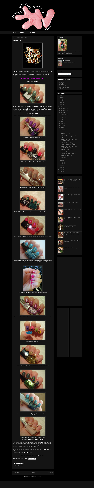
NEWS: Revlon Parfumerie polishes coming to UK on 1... (68, 152)
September (63, 114)
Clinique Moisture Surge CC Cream (21, 445)
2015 (60, 104)
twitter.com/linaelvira (64, 87)
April (62, 125)
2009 (60, 169)
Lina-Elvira (67, 60)
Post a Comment (19, 465)
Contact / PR (23, 32)
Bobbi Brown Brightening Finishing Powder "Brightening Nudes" (27, 449)
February (63, 129)
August (63, 116)
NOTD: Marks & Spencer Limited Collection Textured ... (68, 140)
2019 (60, 95)
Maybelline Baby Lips (18, 452)
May (62, 123)
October (63, 112)
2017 (60, 100)
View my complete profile (69, 62)
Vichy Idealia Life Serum (18, 442)
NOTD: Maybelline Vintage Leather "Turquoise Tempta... (68, 143)
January (63, 132)
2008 (60, 171)
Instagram (61, 84)
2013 (60, 160)
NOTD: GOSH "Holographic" (71, 202)
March (62, 127)
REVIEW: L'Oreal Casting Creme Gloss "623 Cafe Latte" (72, 195)
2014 (60, 106)
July (62, 119)
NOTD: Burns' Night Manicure (67, 133)
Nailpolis (61, 88)
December (63, 108)
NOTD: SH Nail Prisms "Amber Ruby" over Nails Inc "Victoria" (71, 233)
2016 (60, 102)
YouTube (61, 83)
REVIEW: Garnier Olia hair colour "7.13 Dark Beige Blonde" (72, 180)
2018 (60, 97)
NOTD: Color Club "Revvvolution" (72, 210)
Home (15, 32)
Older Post (50, 472)
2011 (60, 165)
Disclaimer (32, 32)
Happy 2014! (63, 157)
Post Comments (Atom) (36, 476)
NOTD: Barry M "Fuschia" (66, 149)
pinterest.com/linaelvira (64, 86)
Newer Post (16, 472)
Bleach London (16, 443)
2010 (60, 167)
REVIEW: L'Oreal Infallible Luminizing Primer (70, 225)
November (63, 110)
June (62, 121)
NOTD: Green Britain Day (70, 248)
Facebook (61, 82)
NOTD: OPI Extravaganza (66, 155)
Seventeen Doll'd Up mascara (20, 446)
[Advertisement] (69, 281)
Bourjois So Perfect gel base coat (20, 448)
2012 (60, 163)
